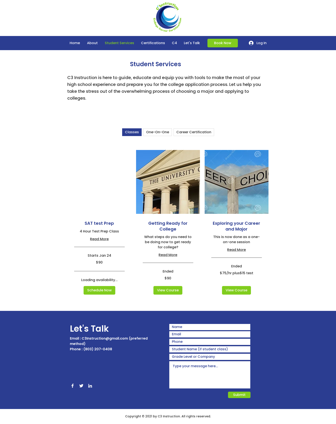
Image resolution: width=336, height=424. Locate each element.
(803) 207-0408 (97, 349)
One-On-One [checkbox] (157, 132)
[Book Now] (222, 43)
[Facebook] (72, 385)
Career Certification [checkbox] (193, 132)
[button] (99, 290)
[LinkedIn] (90, 385)
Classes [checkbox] (132, 132)
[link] (99, 223)
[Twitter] (81, 385)
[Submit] (239, 395)
